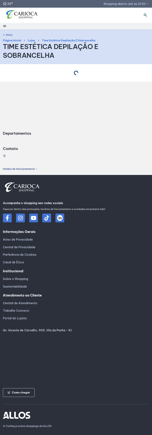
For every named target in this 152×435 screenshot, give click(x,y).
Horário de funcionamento (20, 169)
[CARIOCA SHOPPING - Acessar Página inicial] (22, 15)
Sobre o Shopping (15, 279)
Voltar (8, 35)
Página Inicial (12, 40)
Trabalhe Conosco (16, 310)
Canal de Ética (13, 262)
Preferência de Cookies (19, 254)
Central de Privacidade (19, 247)
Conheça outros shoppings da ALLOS (27, 426)
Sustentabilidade (15, 286)
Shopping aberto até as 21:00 (126, 4)
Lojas (31, 40)
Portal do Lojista (15, 318)
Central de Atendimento (20, 303)
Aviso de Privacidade (18, 239)
